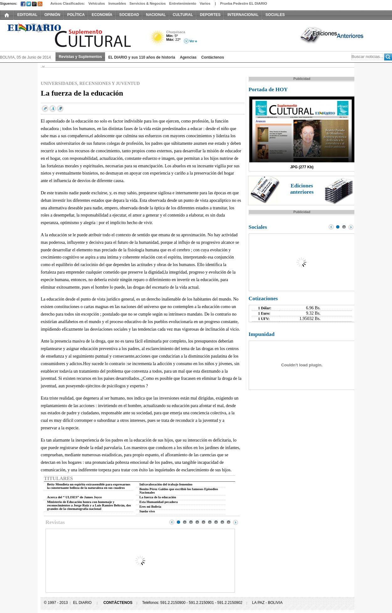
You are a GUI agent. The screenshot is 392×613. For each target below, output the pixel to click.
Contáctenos (212, 57)
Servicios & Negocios (148, 3)
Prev (172, 522)
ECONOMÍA (102, 15)
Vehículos (96, 3)
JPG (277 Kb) (302, 167)
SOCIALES (275, 15)
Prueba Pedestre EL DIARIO (243, 3)
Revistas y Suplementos (80, 57)
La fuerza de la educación (158, 497)
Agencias (188, 57)
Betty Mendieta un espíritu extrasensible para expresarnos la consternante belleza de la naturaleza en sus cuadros (88, 486)
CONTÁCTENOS (118, 602)
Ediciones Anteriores (332, 34)
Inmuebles (117, 3)
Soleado (157, 38)
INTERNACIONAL (242, 15)
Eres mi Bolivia (151, 506)
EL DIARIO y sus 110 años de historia (141, 57)
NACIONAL (156, 15)
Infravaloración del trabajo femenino (166, 484)
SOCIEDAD (129, 15)
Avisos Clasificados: (67, 3)
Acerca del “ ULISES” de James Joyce (74, 497)
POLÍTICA (76, 15)
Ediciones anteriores (302, 189)
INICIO (7, 14)
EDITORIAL (27, 15)
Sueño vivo (147, 511)
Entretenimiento (182, 3)
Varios (205, 3)
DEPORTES (210, 15)
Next (235, 522)
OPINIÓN (52, 15)
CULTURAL (183, 15)
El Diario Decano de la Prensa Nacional (70, 34)
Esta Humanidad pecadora (159, 502)
